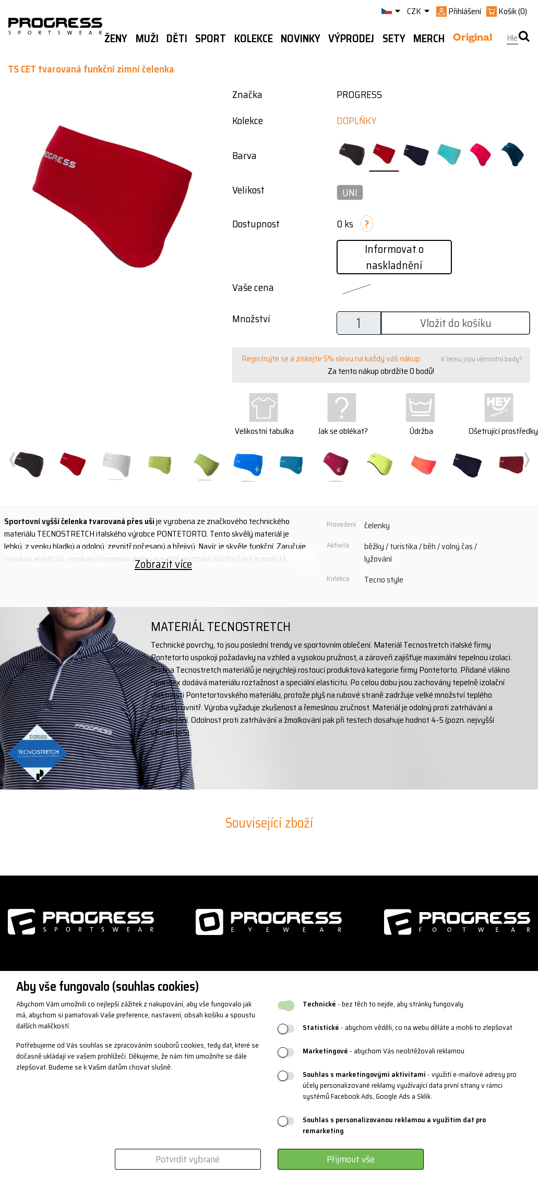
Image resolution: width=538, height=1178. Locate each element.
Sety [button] (393, 38)
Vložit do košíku (456, 323)
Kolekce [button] (253, 38)
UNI (349, 192)
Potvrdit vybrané (188, 1159)
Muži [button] (147, 38)
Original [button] (472, 39)
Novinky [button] (300, 38)
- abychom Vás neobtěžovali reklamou (383, 1051)
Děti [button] (176, 38)
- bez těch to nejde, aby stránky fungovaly (383, 1004)
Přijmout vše (351, 1159)
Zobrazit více (163, 564)
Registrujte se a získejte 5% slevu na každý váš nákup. (332, 358)
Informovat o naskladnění (394, 257)
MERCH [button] (429, 38)
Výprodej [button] (351, 38)
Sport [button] (210, 38)
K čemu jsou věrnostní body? (481, 359)
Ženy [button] (115, 38)
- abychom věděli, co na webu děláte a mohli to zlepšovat (407, 1027)
